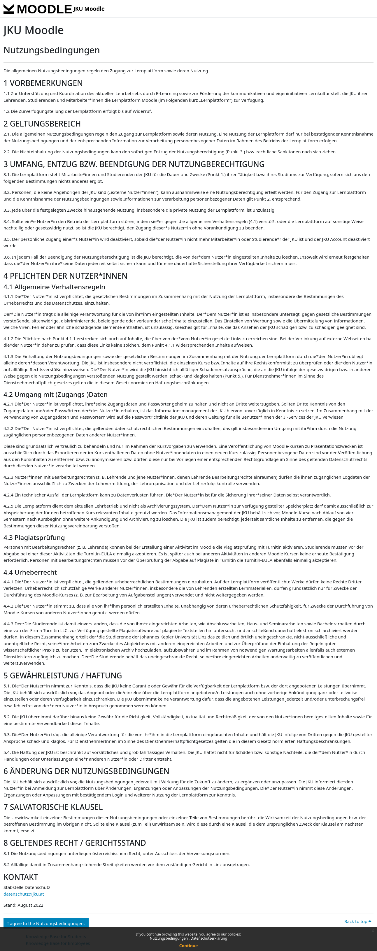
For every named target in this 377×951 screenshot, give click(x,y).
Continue (188, 945)
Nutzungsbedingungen (169, 938)
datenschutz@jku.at (23, 894)
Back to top (357, 921)
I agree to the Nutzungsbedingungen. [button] (46, 923)
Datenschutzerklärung (209, 938)
